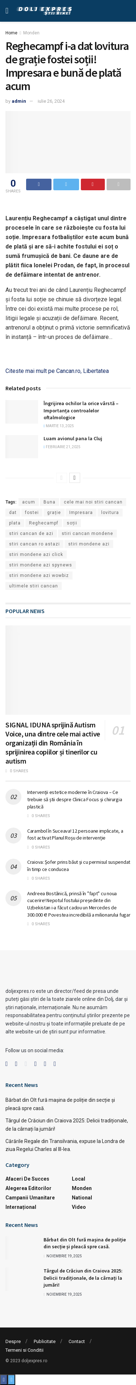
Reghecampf (43, 523)
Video (79, 1207)
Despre (13, 1341)
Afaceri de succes (27, 1179)
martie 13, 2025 (59, 426)
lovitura (110, 512)
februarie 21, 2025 (62, 447)
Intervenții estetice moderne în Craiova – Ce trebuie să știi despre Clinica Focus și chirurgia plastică (74, 799)
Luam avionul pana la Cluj (73, 438)
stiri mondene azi (89, 544)
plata (15, 523)
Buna (49, 502)
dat (13, 512)
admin (19, 101)
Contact (77, 1341)
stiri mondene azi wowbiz (39, 575)
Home (11, 32)
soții (72, 523)
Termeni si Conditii (24, 1350)
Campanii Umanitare (30, 1198)
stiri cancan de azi (31, 533)
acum (28, 502)
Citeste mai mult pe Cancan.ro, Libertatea (57, 371)
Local (78, 1179)
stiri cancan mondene (87, 533)
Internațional (20, 1207)
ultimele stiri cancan (33, 586)
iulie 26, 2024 (51, 101)
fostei (32, 512)
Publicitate (44, 1341)
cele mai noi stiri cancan (93, 502)
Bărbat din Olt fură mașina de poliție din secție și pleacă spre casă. (85, 1243)
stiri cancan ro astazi (34, 544)
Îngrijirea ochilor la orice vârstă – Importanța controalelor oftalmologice (81, 410)
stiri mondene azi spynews (40, 565)
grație (54, 512)
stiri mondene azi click (36, 554)
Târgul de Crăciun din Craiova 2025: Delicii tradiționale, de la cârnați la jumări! (83, 1277)
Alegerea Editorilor (28, 1188)
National (82, 1198)
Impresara (81, 512)
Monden (31, 32)
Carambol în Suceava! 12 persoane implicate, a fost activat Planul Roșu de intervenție (75, 834)
